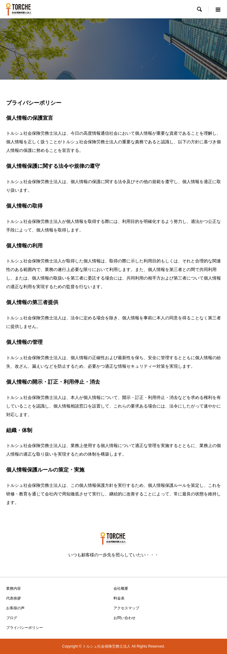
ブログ (11, 618)
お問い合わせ (124, 618)
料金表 (119, 598)
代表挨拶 (13, 598)
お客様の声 (15, 608)
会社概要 (120, 588)
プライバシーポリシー (24, 628)
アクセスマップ (126, 608)
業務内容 (13, 588)
